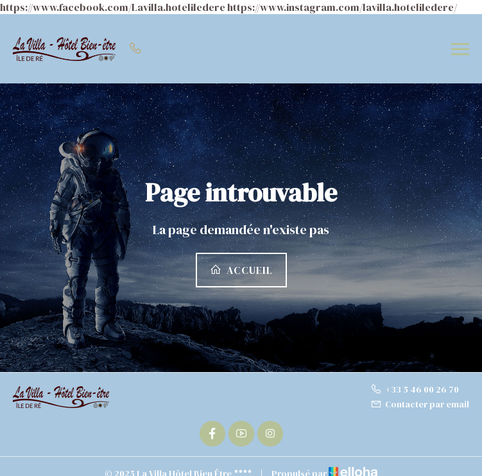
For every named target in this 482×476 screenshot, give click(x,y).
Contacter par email (419, 404)
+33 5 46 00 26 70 (414, 389)
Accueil (241, 270)
